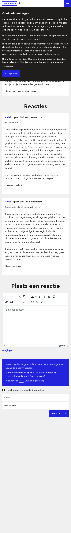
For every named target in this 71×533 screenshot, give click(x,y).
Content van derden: (34, 62)
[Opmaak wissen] (54, 297)
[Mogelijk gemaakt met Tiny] (62, 346)
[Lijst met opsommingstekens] (19, 302)
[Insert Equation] (50, 302)
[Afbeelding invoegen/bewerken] (11, 302)
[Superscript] (42, 302)
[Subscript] (37, 302)
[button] (67, 3)
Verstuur (59, 413)
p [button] (4, 346)
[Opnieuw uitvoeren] (11, 297)
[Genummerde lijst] (24, 302)
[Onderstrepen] (49, 297)
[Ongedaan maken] (6, 297)
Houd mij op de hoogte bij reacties (25, 390)
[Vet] (39, 297)
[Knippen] (19, 297)
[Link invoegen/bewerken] (6, 302)
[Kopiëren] (24, 297)
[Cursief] (44, 297)
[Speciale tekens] (32, 302)
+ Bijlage (7, 350)
